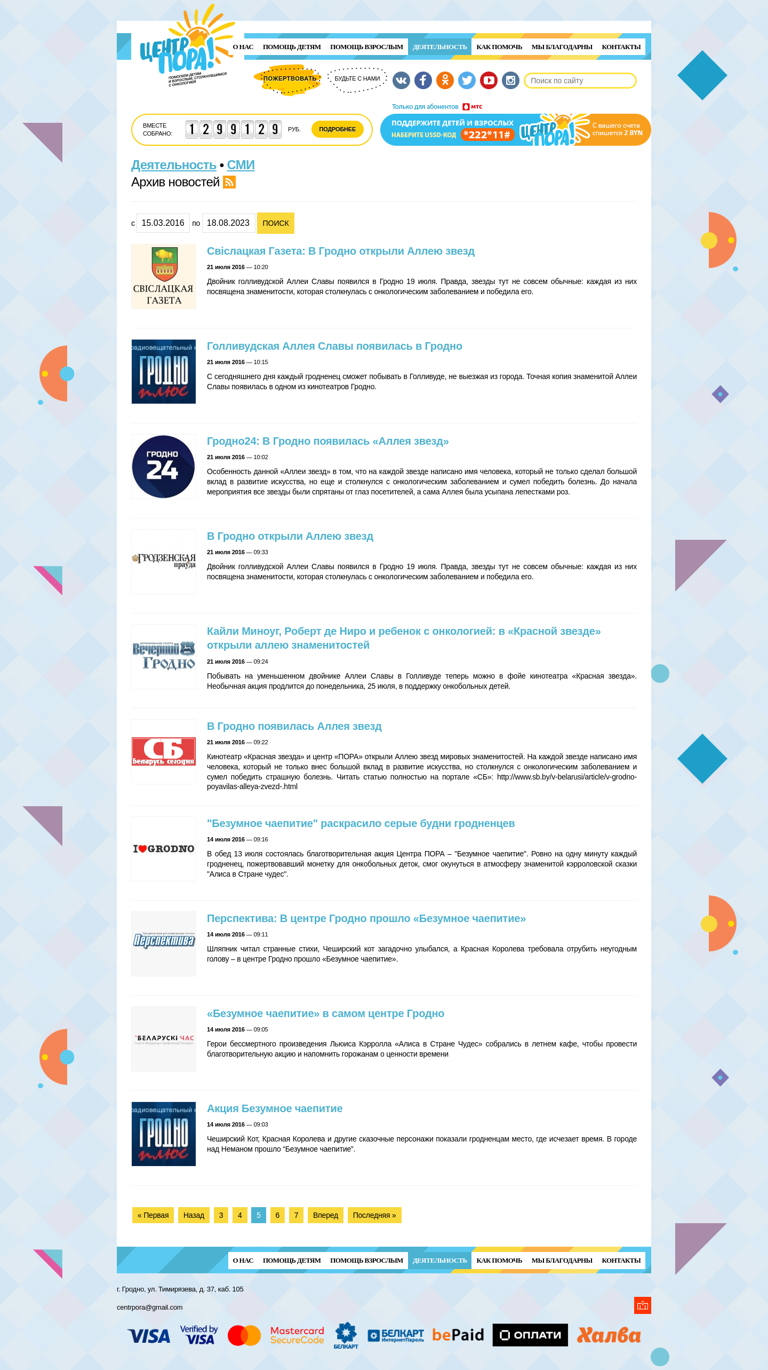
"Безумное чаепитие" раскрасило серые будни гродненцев (361, 823)
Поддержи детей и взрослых (515, 124)
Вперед (325, 1215)
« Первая (153, 1215)
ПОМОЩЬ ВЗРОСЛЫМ (366, 47)
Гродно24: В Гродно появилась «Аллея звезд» (328, 441)
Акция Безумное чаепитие (274, 1108)
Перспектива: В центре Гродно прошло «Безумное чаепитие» (366, 918)
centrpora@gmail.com (149, 1307)
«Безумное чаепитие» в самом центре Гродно (325, 1013)
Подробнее (337, 129)
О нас (243, 47)
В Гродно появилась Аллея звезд (294, 726)
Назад (193, 1215)
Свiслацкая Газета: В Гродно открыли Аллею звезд (341, 251)
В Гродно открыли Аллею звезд (290, 536)
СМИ (241, 165)
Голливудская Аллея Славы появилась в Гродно (334, 346)
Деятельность (440, 47)
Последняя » (374, 1215)
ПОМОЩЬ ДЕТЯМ (292, 47)
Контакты (621, 47)
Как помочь (499, 47)
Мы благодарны (562, 47)
